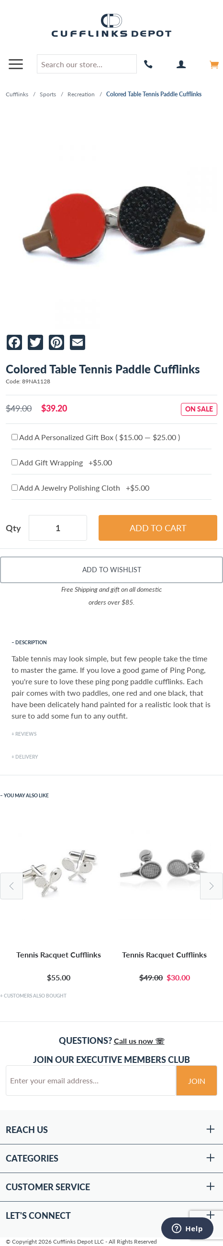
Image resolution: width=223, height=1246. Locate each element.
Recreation (81, 94)
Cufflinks (17, 94)
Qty (13, 528)
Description (31, 642)
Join (196, 1080)
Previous (11, 886)
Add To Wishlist (111, 570)
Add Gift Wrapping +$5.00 (61, 462)
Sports (48, 94)
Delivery (26, 757)
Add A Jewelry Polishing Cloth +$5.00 (80, 487)
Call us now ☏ (139, 1040)
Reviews (25, 734)
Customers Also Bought (35, 996)
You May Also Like (26, 795)
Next (211, 886)
